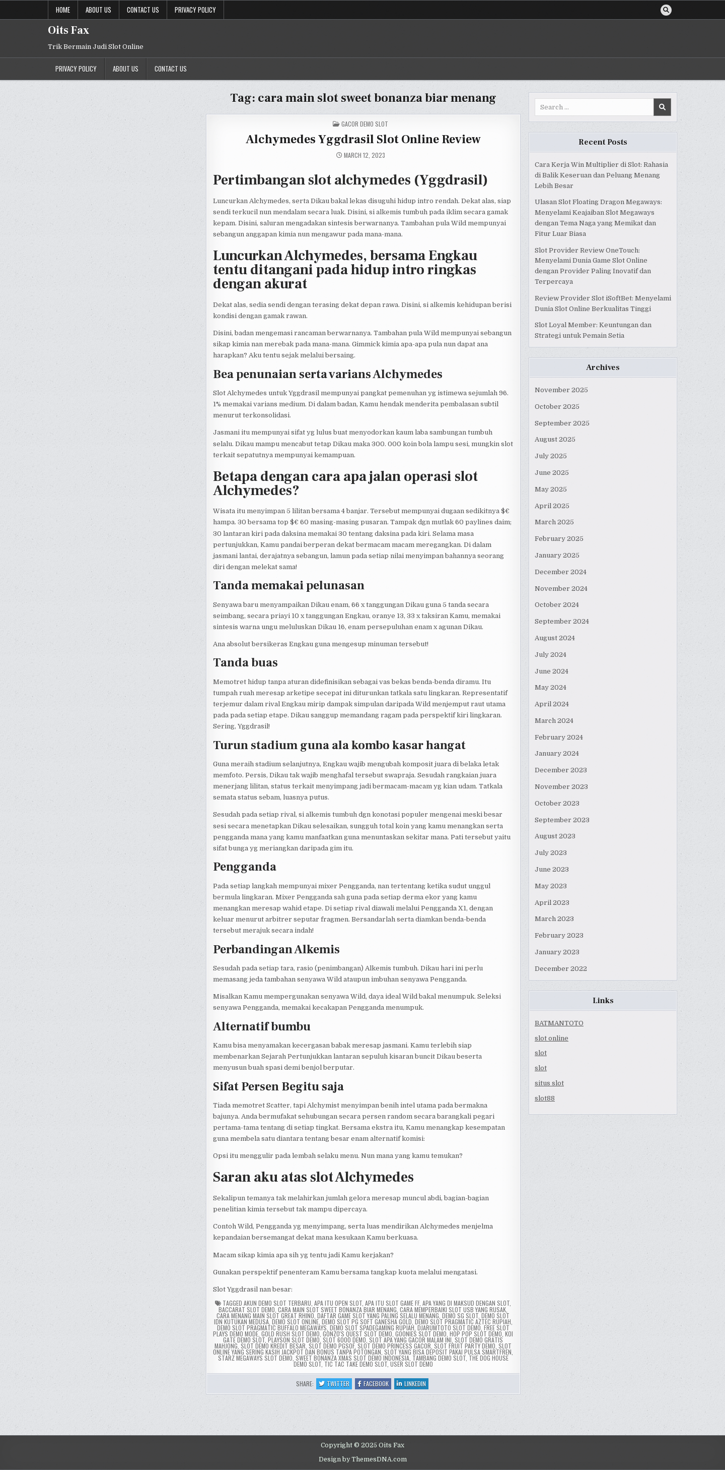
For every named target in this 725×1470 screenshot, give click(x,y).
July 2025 (551, 456)
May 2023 (551, 886)
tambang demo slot (439, 1358)
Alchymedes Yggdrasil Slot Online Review (363, 139)
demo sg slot (460, 1315)
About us (98, 10)
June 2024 (551, 671)
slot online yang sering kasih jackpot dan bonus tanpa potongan (362, 1348)
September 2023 (562, 820)
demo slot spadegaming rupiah (372, 1327)
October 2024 (557, 604)
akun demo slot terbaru (277, 1303)
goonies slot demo (421, 1333)
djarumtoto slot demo (449, 1327)
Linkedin (412, 1384)
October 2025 (557, 406)
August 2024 (555, 638)
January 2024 (557, 753)
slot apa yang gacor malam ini (410, 1339)
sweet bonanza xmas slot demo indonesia (352, 1358)
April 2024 (552, 704)
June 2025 (552, 472)
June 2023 (552, 869)
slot (541, 1053)
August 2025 (555, 439)
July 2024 (550, 654)
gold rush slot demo (290, 1333)
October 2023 (557, 803)
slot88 (545, 1098)
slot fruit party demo (464, 1345)
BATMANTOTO (559, 1023)
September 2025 (562, 423)
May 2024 (550, 687)
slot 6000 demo (344, 1339)
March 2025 (554, 522)
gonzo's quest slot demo (357, 1333)
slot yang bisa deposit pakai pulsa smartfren (448, 1352)
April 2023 (552, 902)
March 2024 (554, 720)
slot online (551, 1038)
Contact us (143, 10)
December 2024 (561, 572)
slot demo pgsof (331, 1345)
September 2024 (562, 621)
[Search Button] (666, 10)
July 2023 (551, 852)
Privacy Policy (195, 10)
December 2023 (561, 770)
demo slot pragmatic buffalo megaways (272, 1327)
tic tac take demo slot (355, 1364)
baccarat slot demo (247, 1309)
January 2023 (557, 952)
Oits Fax (68, 30)
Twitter (335, 1384)
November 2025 (561, 390)
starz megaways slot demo (255, 1358)
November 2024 (561, 588)
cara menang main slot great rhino (265, 1315)
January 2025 (557, 555)
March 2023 (554, 919)
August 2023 (555, 836)
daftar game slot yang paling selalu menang (378, 1315)
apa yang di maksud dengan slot (466, 1303)
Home (63, 10)
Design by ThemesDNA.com (363, 1459)
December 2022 (561, 968)
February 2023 (559, 935)
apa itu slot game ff (392, 1303)
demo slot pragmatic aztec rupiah (463, 1321)
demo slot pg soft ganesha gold (367, 1321)
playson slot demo (294, 1339)
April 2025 (552, 506)
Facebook (374, 1384)
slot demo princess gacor (394, 1345)
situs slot (549, 1083)
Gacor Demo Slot (364, 123)
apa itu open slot (338, 1303)
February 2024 (559, 737)
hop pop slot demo (476, 1333)
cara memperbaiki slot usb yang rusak (453, 1309)
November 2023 (561, 786)
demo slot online (295, 1321)
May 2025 (551, 489)
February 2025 (559, 538)
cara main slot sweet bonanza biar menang (337, 1309)
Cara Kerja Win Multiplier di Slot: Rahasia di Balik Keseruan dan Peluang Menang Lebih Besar (601, 175)
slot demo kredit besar (273, 1345)
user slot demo (411, 1364)
